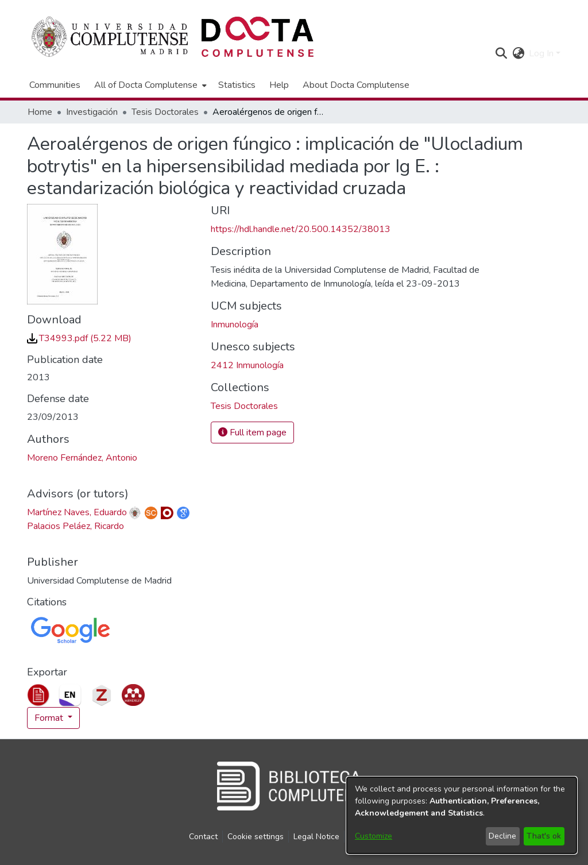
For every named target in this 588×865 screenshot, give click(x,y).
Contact (203, 836)
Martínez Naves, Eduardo (77, 512)
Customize (373, 836)
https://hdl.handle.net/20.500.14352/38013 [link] (300, 229)
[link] (79, 338)
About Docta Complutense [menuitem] (356, 85)
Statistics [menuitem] (237, 85)
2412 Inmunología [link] (247, 365)
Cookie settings (255, 836)
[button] (501, 53)
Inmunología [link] (234, 324)
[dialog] (462, 815)
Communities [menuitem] (54, 85)
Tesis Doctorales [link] (165, 112)
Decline (502, 836)
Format (49, 718)
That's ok (544, 836)
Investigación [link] (92, 112)
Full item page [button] (252, 432)
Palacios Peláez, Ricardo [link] (75, 526)
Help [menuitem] (279, 85)
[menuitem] (149, 85)
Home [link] (40, 112)
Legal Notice (316, 836)
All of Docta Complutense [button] (146, 85)
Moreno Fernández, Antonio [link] (82, 457)
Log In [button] (542, 53)
